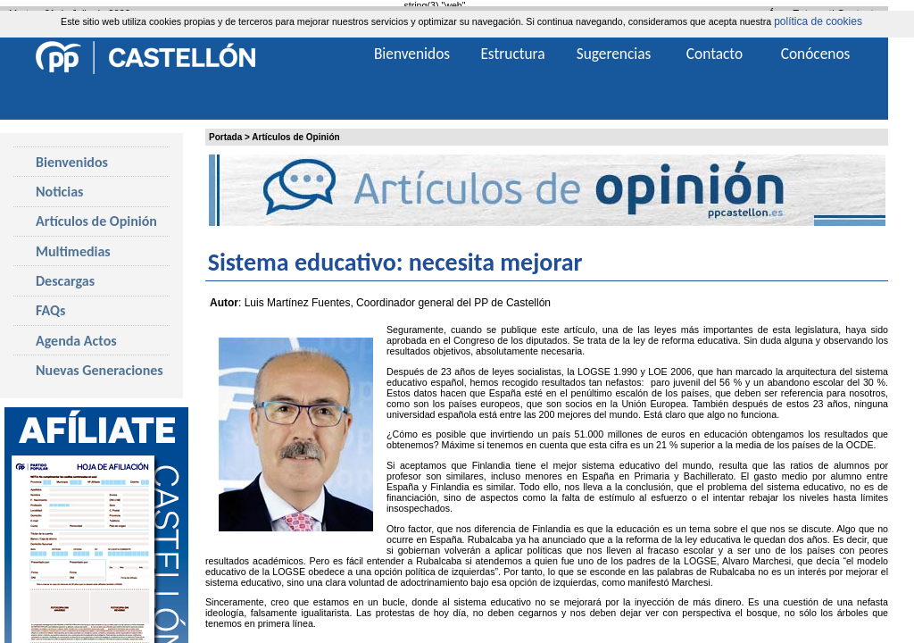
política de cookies (818, 21)
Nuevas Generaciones (99, 370)
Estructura (512, 53)
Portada (225, 137)
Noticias (59, 191)
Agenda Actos (76, 340)
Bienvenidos (72, 162)
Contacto (714, 53)
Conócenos (816, 53)
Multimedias (73, 251)
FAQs (50, 310)
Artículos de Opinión (295, 137)
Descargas (65, 280)
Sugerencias (614, 53)
